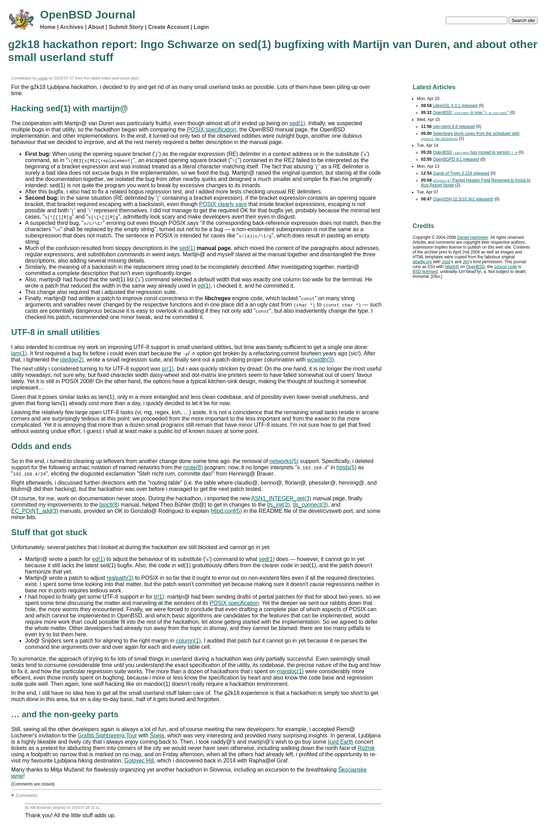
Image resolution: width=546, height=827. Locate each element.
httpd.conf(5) (226, 511)
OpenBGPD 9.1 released (456, 159)
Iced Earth (340, 742)
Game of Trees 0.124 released (461, 173)
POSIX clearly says (223, 204)
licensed (425, 271)
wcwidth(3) (320, 360)
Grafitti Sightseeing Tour (107, 735)
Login (201, 27)
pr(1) (168, 369)
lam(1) (19, 353)
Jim (466, 261)
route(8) (193, 467)
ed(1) (203, 286)
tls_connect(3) (310, 505)
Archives (72, 27)
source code (505, 266)
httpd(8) (452, 266)
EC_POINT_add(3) (34, 511)
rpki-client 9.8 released (454, 126)
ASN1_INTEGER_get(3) (281, 498)
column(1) (188, 641)
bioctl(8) (109, 505)
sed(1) (297, 123)
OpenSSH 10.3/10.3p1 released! (463, 199)
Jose (446, 261)
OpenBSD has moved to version (475, 152)
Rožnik (366, 748)
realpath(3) (120, 578)
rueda (43, 78)
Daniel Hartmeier (472, 237)
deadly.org (422, 261)
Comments (27, 795)
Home (47, 27)
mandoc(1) (290, 671)
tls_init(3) (278, 505)
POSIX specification (211, 129)
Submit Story (126, 27)
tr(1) (159, 597)
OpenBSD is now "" (471, 112)
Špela (157, 735)
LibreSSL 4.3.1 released (455, 105)
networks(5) (284, 461)
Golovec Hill (139, 761)
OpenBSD (475, 266)
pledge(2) (72, 360)
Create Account (168, 27)
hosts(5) (346, 467)
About (96, 27)
